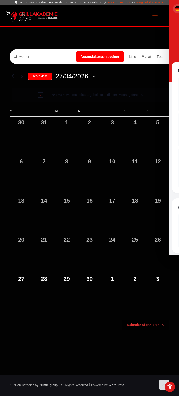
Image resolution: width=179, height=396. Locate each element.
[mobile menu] (155, 16)
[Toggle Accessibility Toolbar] (170, 387)
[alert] (90, 94)
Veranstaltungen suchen (100, 56)
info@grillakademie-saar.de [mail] (154, 2)
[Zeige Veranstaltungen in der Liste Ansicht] (132, 56)
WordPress (116, 385)
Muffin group (48, 385)
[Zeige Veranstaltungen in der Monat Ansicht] (146, 56)
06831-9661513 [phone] (118, 2)
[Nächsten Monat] (21, 76)
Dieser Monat (40, 76)
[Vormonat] (12, 76)
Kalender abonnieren (143, 325)
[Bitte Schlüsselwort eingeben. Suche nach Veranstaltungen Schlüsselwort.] (43, 56)
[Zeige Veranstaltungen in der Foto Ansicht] (160, 56)
